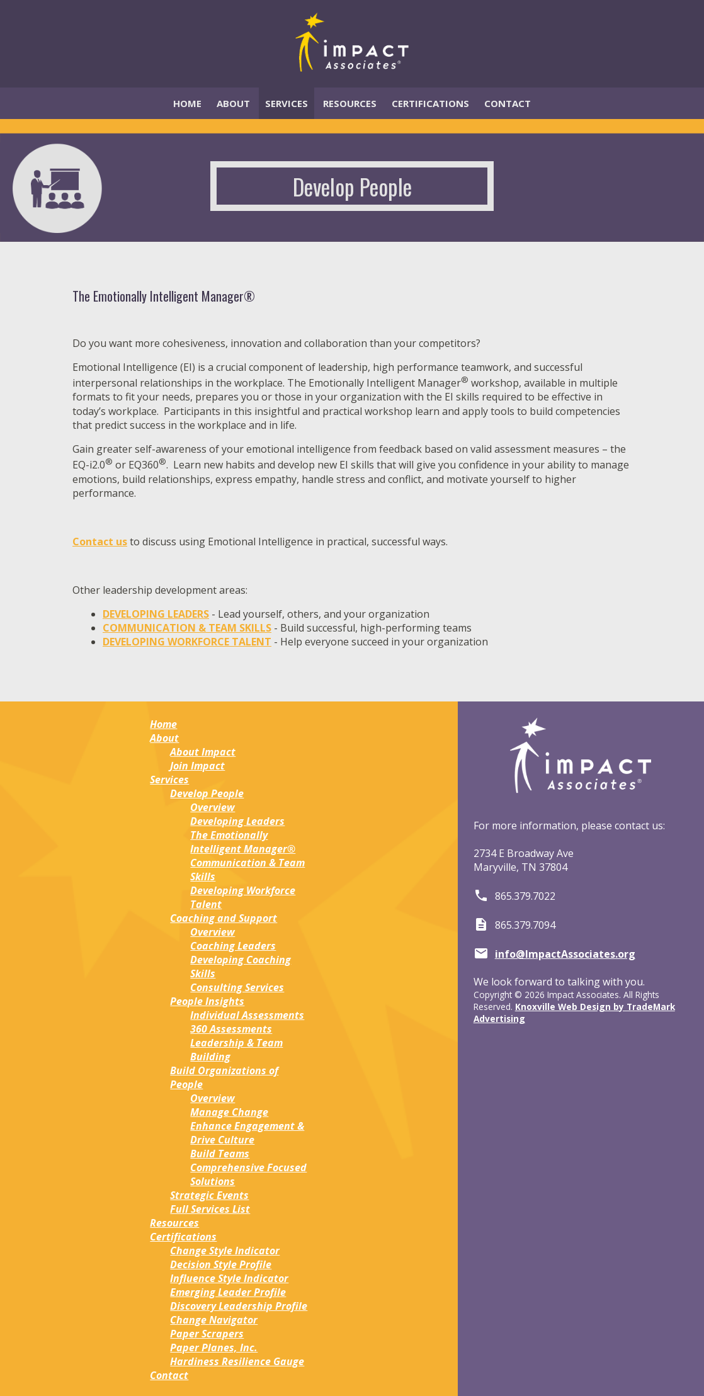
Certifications (430, 103)
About (233, 103)
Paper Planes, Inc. (214, 1347)
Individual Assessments (247, 1015)
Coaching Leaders (233, 946)
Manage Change (229, 1112)
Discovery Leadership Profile (238, 1306)
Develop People (207, 793)
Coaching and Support (223, 918)
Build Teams (219, 1153)
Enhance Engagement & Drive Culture (247, 1133)
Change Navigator (214, 1320)
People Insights (207, 1001)
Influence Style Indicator (229, 1278)
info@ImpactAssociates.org (565, 954)
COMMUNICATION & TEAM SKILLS (187, 628)
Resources (350, 103)
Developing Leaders (237, 821)
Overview (212, 807)
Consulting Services (237, 987)
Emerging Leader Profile (228, 1292)
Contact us (99, 541)
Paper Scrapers (207, 1334)
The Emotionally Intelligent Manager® (242, 842)
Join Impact (197, 766)
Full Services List (210, 1209)
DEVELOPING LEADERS (156, 614)
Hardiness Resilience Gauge (237, 1361)
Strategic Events (209, 1195)
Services (286, 103)
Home (187, 103)
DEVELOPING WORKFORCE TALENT (187, 642)
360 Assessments (231, 1029)
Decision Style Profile (220, 1264)
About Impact (203, 752)
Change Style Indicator (225, 1250)
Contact (507, 103)
